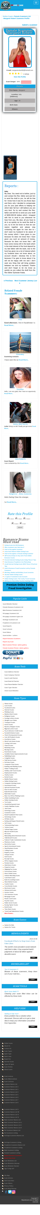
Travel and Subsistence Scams (14, 911)
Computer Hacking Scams (12, 783)
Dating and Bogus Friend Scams (14, 821)
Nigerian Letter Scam (11, 729)
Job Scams (7, 808)
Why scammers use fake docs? (14, 547)
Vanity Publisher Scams (11, 806)
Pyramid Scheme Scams (11, 733)
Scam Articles (8, 1178)
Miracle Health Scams (11, 831)
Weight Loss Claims (10, 720)
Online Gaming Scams (11, 800)
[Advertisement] (20, 134)
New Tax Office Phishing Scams (14, 796)
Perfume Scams (9, 762)
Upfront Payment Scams (12, 787)
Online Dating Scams (10, 781)
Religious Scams (9, 716)
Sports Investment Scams (12, 846)
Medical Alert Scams (10, 714)
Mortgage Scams (9, 896)
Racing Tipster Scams (11, 905)
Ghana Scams (8, 703)
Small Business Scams (11, 848)
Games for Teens (9, 927)
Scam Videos (8, 1183)
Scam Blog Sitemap (10, 1188)
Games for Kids (9, 925)
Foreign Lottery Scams (11, 718)
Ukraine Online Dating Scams (13, 574)
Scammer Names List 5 (11, 1094)
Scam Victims (8, 1067)
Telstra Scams (8, 827)
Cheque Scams (9, 854)
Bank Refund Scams (10, 791)
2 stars (16, 524)
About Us (7, 1046)
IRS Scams (7, 833)
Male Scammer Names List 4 (13, 1127)
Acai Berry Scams (9, 739)
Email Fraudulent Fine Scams (13, 815)
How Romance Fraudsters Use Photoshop (17, 562)
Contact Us (7, 1048)
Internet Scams (9, 710)
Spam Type (7, 1054)
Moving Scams (8, 749)
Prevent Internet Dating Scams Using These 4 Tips (20, 560)
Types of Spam (9, 1064)
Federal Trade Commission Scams (15, 840)
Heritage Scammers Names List (14, 1135)
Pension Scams (9, 863)
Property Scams (9, 867)
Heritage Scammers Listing (12, 1142)
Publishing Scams (9, 756)
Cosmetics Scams (9, 812)
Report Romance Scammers (13, 1155)
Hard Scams (8, 856)
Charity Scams (8, 775)
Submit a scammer (29, 25)
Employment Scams (10, 773)
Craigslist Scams (9, 758)
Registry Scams (9, 852)
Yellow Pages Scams (10, 829)
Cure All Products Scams (12, 737)
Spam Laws (7, 1056)
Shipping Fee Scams (10, 869)
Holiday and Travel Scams (12, 770)
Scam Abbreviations (10, 1079)
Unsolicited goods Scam (12, 804)
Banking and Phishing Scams (13, 766)
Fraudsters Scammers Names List (14, 1145)
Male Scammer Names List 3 (13, 1125)
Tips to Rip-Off (9, 1168)
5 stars (11, 519)
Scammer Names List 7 (11, 1100)
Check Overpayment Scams (13, 735)
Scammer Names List (10, 1084)
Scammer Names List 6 (11, 1097)
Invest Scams (8, 724)
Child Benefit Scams (10, 838)
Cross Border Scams (10, 886)
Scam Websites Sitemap (11, 1163)
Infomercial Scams (10, 890)
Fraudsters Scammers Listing (13, 1147)
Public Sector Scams (10, 903)
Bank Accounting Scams (11, 880)
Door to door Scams (10, 789)
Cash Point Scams (9, 877)
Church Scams (8, 745)
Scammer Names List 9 (11, 1109)
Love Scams (8, 705)
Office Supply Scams (11, 861)
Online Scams (8, 16)
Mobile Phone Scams (10, 779)
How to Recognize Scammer (13, 549)
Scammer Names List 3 (11, 1089)
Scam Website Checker (11, 1166)
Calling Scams (8, 850)
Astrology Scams (9, 810)
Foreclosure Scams (10, 871)
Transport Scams (9, 722)
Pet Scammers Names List (12, 1130)
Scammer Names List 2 (11, 1087)
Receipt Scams (9, 859)
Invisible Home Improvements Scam (16, 754)
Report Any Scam (9, 1158)
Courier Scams (8, 884)
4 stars (19, 519)
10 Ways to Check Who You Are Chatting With (18, 581)
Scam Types (8, 1051)
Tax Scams (7, 802)
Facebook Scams (9, 708)
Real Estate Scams (10, 752)
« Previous (8, 280)
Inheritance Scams (10, 865)
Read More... (9, 325)
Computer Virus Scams (11, 764)
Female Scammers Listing (12, 1153)
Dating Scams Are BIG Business (14, 545)
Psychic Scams (9, 901)
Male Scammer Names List (12, 1120)
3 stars (27, 519)
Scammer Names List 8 (11, 1102)
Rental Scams (8, 777)
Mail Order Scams (9, 794)
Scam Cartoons (9, 1081)
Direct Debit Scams (10, 873)
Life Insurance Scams (11, 894)
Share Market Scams (10, 882)
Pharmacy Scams (9, 842)
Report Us (7, 1059)
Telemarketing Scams (11, 825)
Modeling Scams (9, 747)
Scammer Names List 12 (11, 1117)
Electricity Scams (9, 844)
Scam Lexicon (8, 1076)
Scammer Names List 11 (11, 1114)
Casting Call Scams (10, 743)
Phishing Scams (9, 712)
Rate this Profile (20, 77)
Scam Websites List (10, 1161)
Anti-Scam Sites (9, 1180)
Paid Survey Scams (10, 760)
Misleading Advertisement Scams (15, 835)
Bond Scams (8, 907)
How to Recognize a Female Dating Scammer (18, 553)
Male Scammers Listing (11, 1150)
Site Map (7, 1175)
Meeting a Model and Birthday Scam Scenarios (19, 572)
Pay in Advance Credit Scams (13, 731)
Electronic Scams (9, 888)
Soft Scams (7, 823)
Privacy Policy (8, 1186)
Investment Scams (10, 785)
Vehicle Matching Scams (12, 875)
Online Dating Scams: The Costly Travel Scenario (19, 579)
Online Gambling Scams (11, 798)
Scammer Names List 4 (11, 1092)
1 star (24, 524)
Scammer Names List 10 (11, 1112)
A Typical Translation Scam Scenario (15, 576)
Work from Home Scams (12, 741)
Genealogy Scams (10, 817)
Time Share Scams (10, 909)
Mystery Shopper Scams (12, 726)
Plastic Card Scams (10, 898)
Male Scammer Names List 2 (13, 1122)
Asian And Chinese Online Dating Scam (16, 551)
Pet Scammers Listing (11, 1133)
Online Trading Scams (11, 768)
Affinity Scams (9, 819)
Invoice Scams (9, 892)
